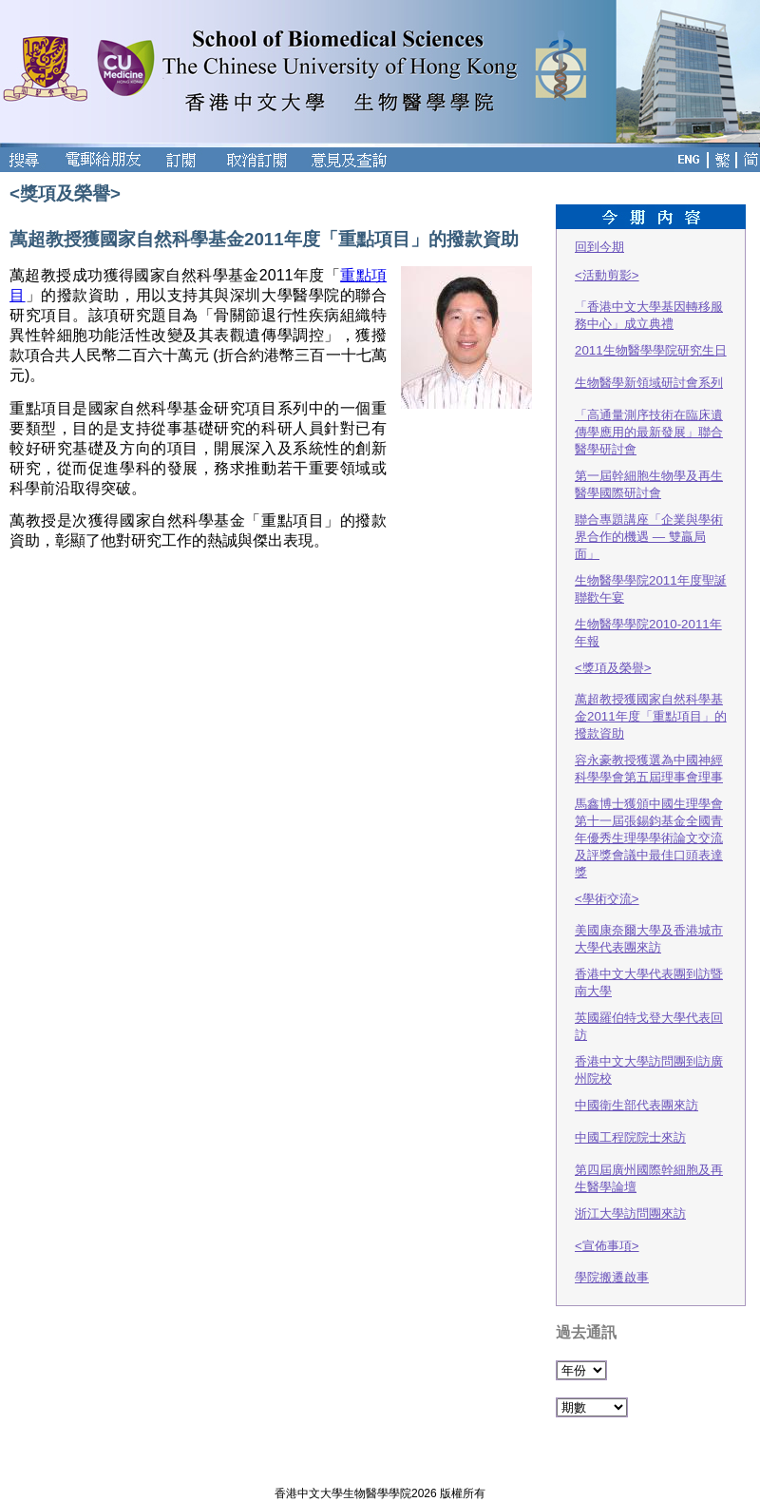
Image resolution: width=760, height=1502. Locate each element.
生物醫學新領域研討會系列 (649, 383)
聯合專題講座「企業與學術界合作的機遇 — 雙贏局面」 (649, 536)
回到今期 (599, 247)
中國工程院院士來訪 (630, 1137)
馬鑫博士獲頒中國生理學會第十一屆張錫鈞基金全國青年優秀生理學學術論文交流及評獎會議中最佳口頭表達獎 (649, 838)
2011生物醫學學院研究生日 (651, 350)
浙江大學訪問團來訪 (630, 1213)
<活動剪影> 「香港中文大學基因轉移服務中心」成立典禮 (649, 299)
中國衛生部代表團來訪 (636, 1105)
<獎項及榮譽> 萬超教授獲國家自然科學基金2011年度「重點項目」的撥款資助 (651, 701)
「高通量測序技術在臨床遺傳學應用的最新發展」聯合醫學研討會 (649, 432)
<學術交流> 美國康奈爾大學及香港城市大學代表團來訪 (649, 923)
